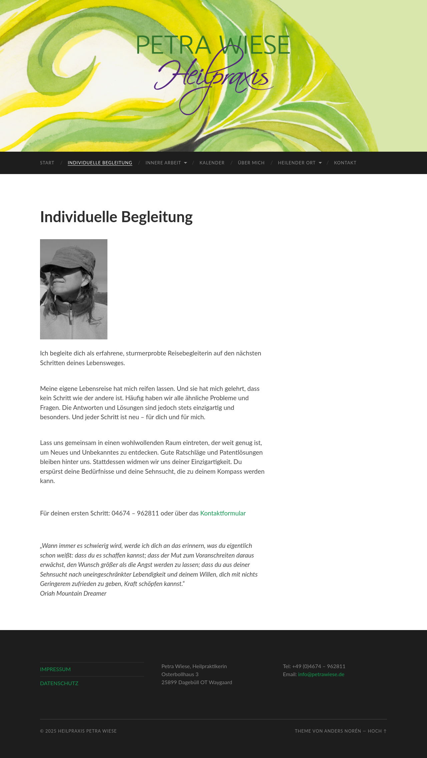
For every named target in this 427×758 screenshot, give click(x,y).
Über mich (251, 162)
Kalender (212, 162)
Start (47, 162)
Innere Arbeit (163, 162)
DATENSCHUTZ (59, 683)
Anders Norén (342, 731)
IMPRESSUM (55, 669)
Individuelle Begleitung (100, 162)
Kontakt (345, 162)
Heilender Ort (297, 162)
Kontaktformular (223, 513)
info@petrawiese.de (321, 674)
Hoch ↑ (377, 731)
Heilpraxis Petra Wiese (87, 731)
